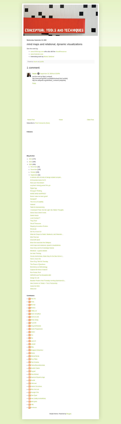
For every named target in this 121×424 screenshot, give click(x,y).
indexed (32, 204)
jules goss (34, 401)
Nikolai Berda (35, 356)
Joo (32, 335)
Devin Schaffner (36, 314)
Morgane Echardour (37, 350)
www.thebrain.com (37, 54)
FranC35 (33, 323)
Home (61, 119)
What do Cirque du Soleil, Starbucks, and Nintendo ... (46, 234)
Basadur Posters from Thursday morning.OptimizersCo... (47, 280)
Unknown (34, 383)
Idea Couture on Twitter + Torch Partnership (43, 283)
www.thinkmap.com (37, 51)
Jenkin (33, 332)
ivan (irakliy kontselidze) (38, 398)
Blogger (68, 414)
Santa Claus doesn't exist (38, 212)
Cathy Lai (34, 311)
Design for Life (34, 278)
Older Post (90, 119)
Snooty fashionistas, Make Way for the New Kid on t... (46, 256)
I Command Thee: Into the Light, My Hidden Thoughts (46, 210)
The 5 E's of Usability (36, 202)
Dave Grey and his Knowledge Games (42, 248)
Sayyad (33, 371)
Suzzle (34, 73)
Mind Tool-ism (34, 237)
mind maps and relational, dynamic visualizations (45, 245)
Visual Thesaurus (35, 223)
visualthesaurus (61, 51)
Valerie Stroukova (36, 386)
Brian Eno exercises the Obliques (40, 242)
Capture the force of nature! (38, 270)
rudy (32, 404)
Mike (32, 347)
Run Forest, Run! (35, 272)
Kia (32, 338)
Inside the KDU (35, 286)
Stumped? (33, 199)
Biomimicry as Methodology (38, 267)
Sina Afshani (35, 374)
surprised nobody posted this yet (40, 185)
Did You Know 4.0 (35, 232)
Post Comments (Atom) (42, 123)
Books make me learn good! (39, 196)
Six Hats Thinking (35, 253)
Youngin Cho (35, 392)
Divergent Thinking (36, 191)
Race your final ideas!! (37, 183)
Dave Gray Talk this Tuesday (39, 261)
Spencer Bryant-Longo (38, 377)
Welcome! (33, 289)
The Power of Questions (37, 264)
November (34, 169)
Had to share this (35, 259)
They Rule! (33, 221)
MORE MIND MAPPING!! (38, 194)
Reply (34, 83)
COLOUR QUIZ (35, 240)
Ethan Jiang (34, 320)
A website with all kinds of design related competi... (46, 177)
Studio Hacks (34, 215)
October (33, 172)
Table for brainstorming (37, 207)
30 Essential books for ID (38, 180)
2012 (30, 159)
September (34, 175)
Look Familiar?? (35, 218)
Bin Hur (33, 305)
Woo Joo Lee (35, 389)
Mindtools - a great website (38, 251)
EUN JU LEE (35, 317)
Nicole (33, 353)
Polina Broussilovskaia (38, 365)
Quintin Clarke (35, 368)
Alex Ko (33, 299)
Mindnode (33, 229)
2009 (30, 164)
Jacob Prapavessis (37, 329)
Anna (32, 302)
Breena (33, 308)
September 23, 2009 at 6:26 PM (50, 73)
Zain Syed (34, 395)
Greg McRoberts (36, 326)
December (34, 167)
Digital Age (33, 188)
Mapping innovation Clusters (39, 226)
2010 (30, 162)
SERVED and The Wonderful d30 (40, 275)
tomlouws (34, 407)
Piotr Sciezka (35, 362)
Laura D (33, 341)
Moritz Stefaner (49, 56)
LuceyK (33, 344)
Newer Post (31, 119)
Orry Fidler (34, 359)
